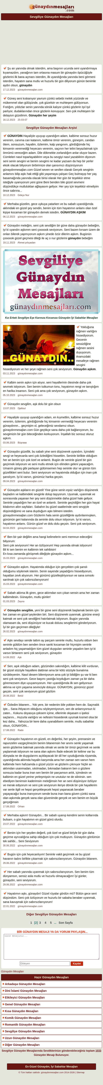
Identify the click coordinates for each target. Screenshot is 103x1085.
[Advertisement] (51, 42)
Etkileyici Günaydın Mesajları (25, 1002)
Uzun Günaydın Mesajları (22, 1042)
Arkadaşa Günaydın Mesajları (25, 988)
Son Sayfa (66, 922)
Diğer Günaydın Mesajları (22, 1049)
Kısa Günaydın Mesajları (21, 1015)
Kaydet (77, 968)
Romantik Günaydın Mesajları (25, 1029)
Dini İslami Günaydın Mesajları (26, 995)
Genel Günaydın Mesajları (22, 1008)
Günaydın (35, 115)
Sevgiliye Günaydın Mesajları (25, 1035)
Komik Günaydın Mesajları (23, 1022)
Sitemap (80, 1077)
